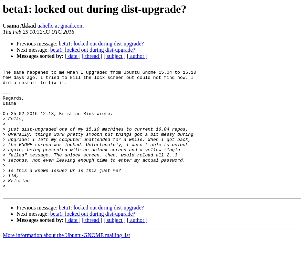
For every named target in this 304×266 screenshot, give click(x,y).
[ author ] (137, 56)
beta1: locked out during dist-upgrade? (101, 44)
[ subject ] (115, 56)
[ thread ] (92, 56)
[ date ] (73, 56)
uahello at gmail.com (60, 26)
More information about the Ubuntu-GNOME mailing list (66, 260)
